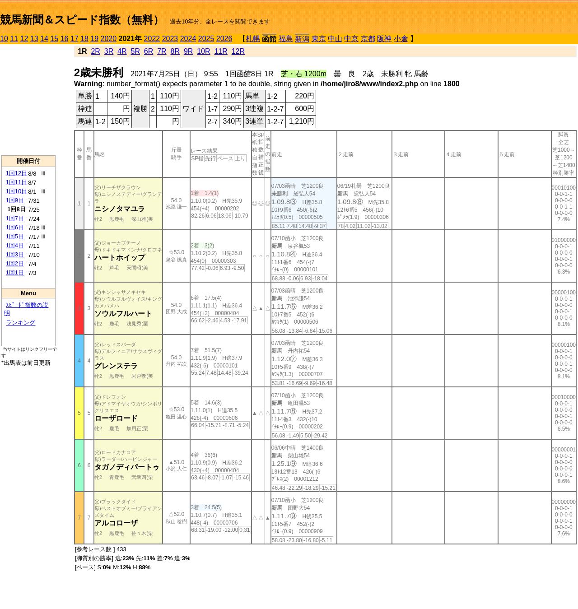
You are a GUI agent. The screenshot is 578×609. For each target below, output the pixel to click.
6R (148, 51)
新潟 (302, 39)
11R (220, 51)
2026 (224, 38)
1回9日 (15, 200)
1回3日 (15, 254)
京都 (368, 38)
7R (161, 51)
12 (24, 38)
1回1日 (15, 272)
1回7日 (15, 218)
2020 (109, 38)
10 (4, 38)
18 (84, 38)
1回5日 (15, 236)
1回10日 (17, 191)
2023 (170, 38)
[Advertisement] (28, 100)
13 (34, 38)
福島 (286, 38)
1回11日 (17, 182)
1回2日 (15, 263)
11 (14, 38)
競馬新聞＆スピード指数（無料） (82, 20)
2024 (188, 38)
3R (108, 51)
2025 (206, 38)
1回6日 (15, 227)
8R (175, 51)
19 (94, 38)
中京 (351, 38)
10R (203, 51)
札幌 (253, 38)
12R (238, 51)
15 (54, 38)
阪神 (384, 38)
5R (135, 51)
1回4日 (15, 245)
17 (74, 38)
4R (121, 51)
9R (188, 51)
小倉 (401, 38)
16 (65, 38)
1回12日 (17, 173)
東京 (319, 38)
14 (44, 38)
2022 (152, 38)
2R (95, 51)
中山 (335, 38)
